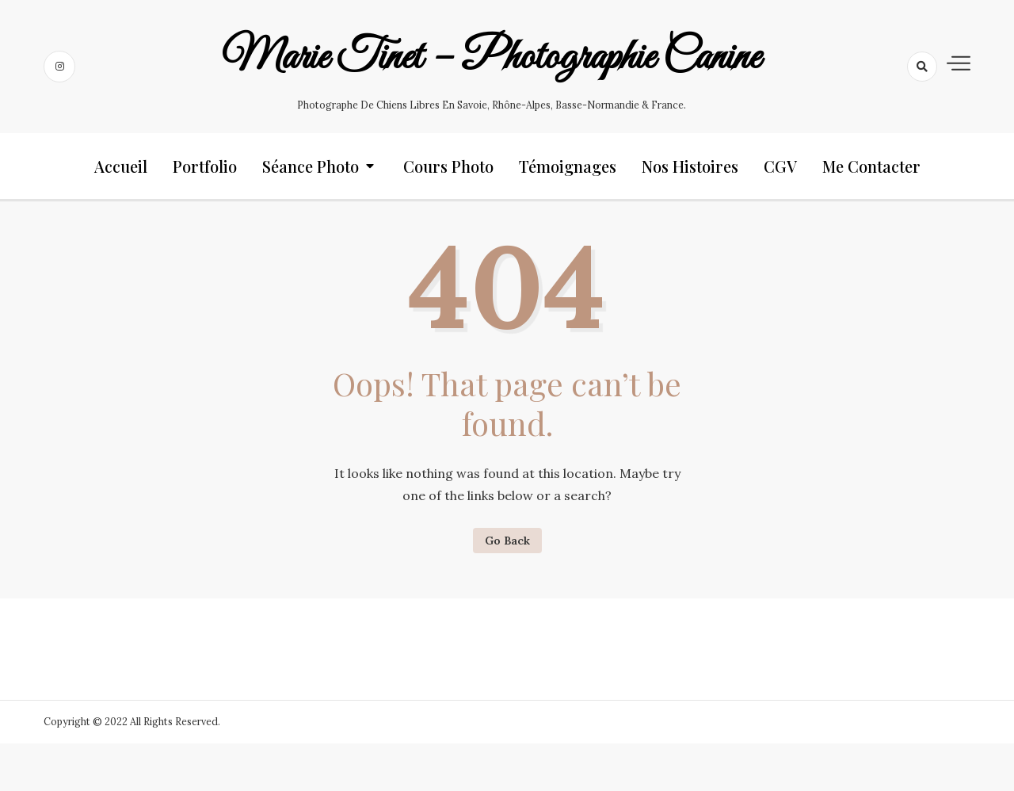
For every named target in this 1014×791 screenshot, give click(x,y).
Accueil (120, 166)
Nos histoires (690, 166)
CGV (780, 166)
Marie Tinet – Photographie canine (491, 58)
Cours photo (448, 166)
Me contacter (871, 166)
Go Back (507, 540)
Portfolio (205, 166)
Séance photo (310, 166)
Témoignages (567, 166)
